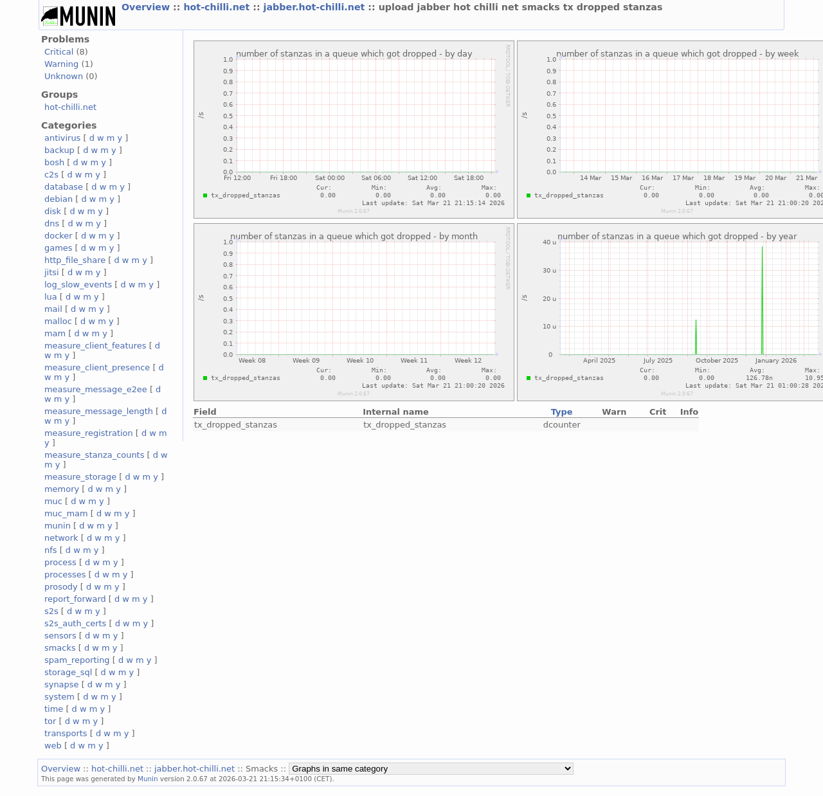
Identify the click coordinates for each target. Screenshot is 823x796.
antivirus (62, 138)
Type (562, 412)
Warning (61, 64)
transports (65, 733)
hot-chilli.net (218, 7)
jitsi (51, 272)
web (53, 745)
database (63, 187)
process (60, 562)
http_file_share (74, 260)
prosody (61, 587)
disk (52, 211)
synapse (61, 684)
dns (51, 223)
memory (61, 489)
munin (57, 525)
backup (59, 150)
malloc (58, 321)
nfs (50, 550)
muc (53, 501)
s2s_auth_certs (75, 623)
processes (65, 574)
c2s (51, 174)
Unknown (63, 76)
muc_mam (66, 513)
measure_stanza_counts (94, 455)
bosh (54, 162)
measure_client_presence (97, 367)
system (59, 696)
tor (50, 721)
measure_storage (80, 477)
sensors (60, 635)
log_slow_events (78, 284)
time (53, 709)
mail (53, 309)
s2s (51, 611)
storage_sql (68, 672)
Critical (58, 52)
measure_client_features (95, 345)
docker (58, 235)
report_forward (75, 599)
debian (58, 199)
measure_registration (88, 433)
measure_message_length (98, 411)
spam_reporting (77, 660)
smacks (60, 648)
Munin (148, 778)
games (58, 248)
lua (50, 297)
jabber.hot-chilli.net (316, 7)
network (61, 538)
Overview (147, 7)
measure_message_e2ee (95, 389)
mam (55, 333)
